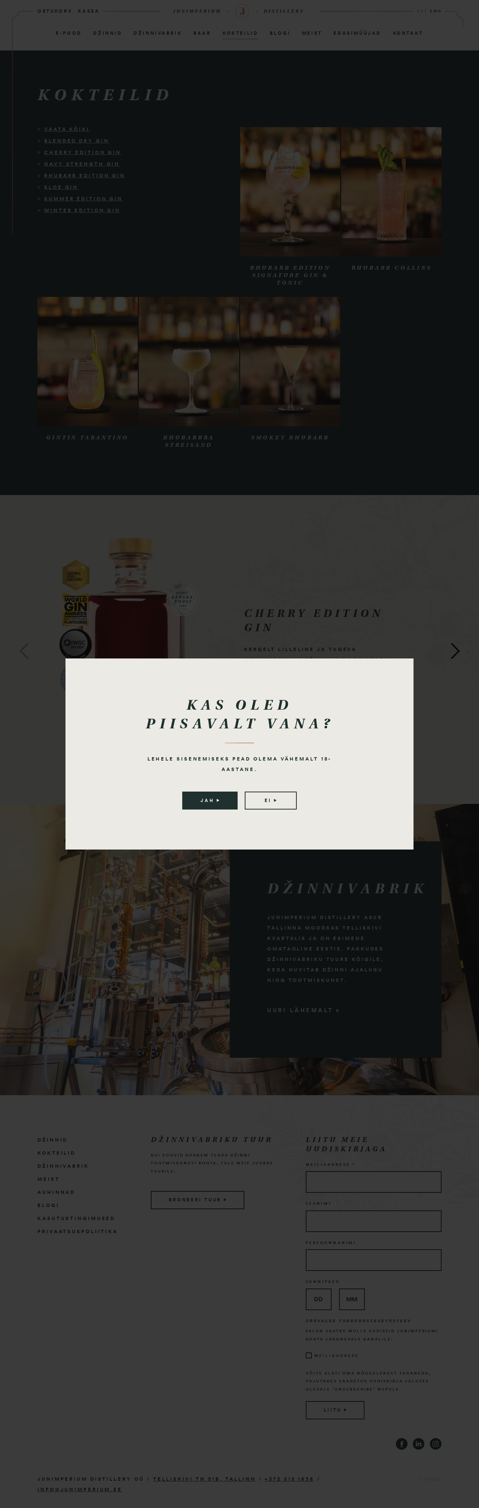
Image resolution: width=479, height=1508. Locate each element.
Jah (210, 800)
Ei (271, 800)
